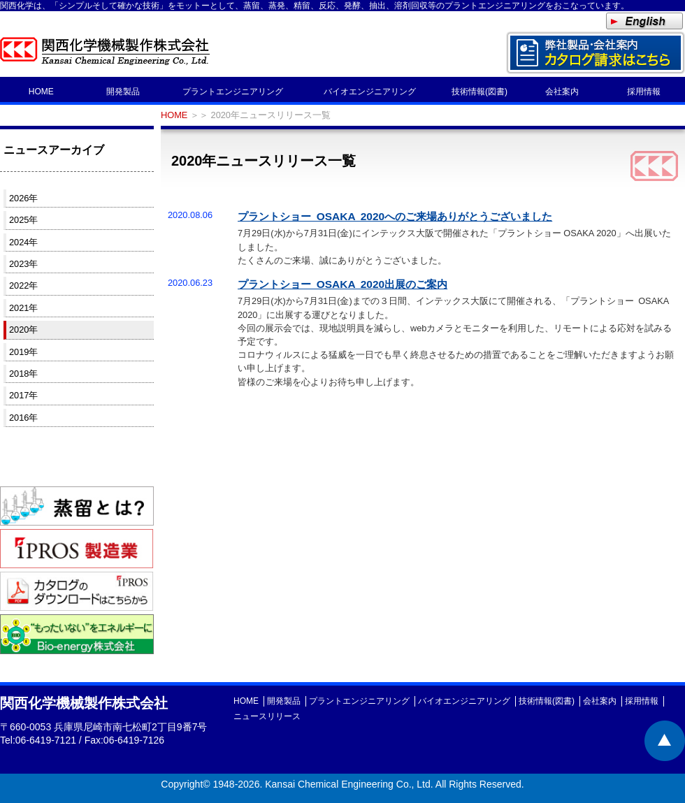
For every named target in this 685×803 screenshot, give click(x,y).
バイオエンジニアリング (370, 91)
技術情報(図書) (479, 91)
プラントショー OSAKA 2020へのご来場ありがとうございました (395, 216)
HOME (41, 91)
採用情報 (644, 91)
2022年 (23, 285)
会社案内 (562, 91)
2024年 (23, 242)
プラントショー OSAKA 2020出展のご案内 (342, 284)
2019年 (23, 352)
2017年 (23, 395)
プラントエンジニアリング (232, 91)
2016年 (23, 417)
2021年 (23, 308)
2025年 (23, 220)
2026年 (23, 198)
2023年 (23, 264)
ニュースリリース (267, 716)
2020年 (23, 329)
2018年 (23, 373)
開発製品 (123, 91)
